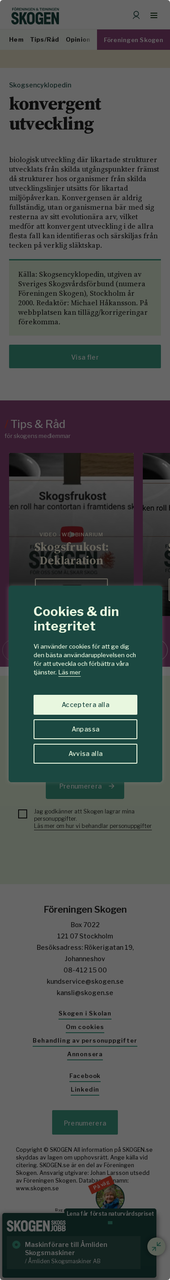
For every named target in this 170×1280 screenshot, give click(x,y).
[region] (85, 640)
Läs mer (69, 672)
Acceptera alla (85, 704)
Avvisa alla (85, 753)
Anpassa (85, 729)
